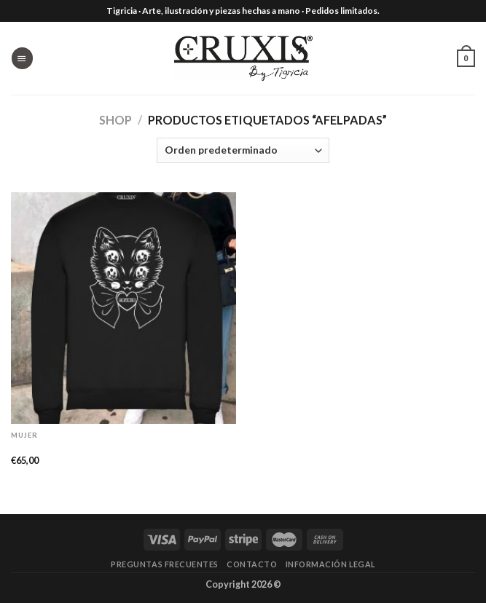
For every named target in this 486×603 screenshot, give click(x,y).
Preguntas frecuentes (165, 564)
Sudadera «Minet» (59, 447)
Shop (115, 120)
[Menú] (22, 57)
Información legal (330, 564)
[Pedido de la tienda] (243, 150)
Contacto (252, 564)
